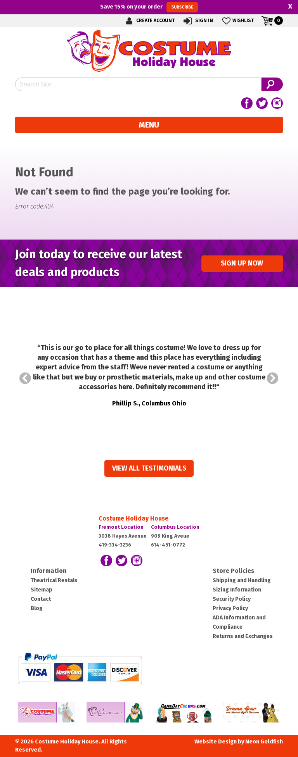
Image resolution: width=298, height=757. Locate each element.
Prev (25, 378)
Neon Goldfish (264, 741)
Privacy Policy (230, 608)
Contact (41, 599)
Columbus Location (175, 527)
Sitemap (41, 589)
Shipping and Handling (242, 580)
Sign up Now (242, 263)
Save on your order (149, 7)
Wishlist (237, 21)
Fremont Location (121, 527)
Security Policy (232, 599)
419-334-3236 (115, 545)
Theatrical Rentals (54, 580)
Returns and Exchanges (243, 636)
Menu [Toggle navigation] (149, 124)
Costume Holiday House (133, 518)
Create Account (149, 21)
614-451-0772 (168, 545)
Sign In (197, 21)
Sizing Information (237, 589)
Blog (37, 608)
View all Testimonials (149, 468)
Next (273, 378)
